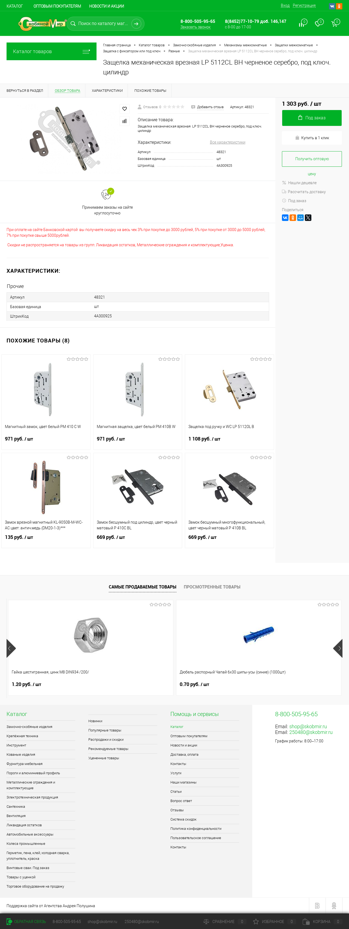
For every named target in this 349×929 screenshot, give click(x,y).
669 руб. (138, 540)
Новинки (95, 721)
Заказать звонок (195, 27)
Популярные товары (104, 730)
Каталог (15, 6)
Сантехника (16, 806)
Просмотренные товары (212, 587)
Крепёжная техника (22, 736)
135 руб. (46, 540)
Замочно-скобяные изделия (29, 727)
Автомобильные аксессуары (30, 834)
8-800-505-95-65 (67, 921)
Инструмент (16, 745)
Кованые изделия (21, 754)
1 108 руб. (229, 442)
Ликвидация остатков (24, 825)
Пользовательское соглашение (195, 838)
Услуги (175, 773)
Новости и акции (106, 6)
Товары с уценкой (21, 877)
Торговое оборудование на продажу (35, 886)
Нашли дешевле (299, 183)
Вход (285, 5)
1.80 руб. (194, 684)
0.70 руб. (110, 684)
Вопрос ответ (181, 801)
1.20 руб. (26, 684)
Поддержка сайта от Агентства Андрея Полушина (51, 906)
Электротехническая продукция (32, 797)
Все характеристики (227, 142)
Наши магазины (183, 782)
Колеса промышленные (26, 844)
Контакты (178, 764)
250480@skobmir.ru (311, 732)
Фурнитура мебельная (25, 764)
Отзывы (177, 810)
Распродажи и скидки (106, 739)
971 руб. (46, 442)
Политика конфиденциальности (195, 829)
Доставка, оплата (184, 754)
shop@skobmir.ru (308, 726)
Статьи (176, 792)
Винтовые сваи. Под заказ (28, 868)
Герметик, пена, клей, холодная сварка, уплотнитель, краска (38, 856)
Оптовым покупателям (57, 6)
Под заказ (294, 201)
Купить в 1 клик (312, 137)
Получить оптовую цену (312, 162)
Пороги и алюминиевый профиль (33, 773)
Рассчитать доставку (304, 192)
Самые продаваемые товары (142, 587)
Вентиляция (16, 816)
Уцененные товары (103, 758)
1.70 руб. (278, 684)
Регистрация (304, 5)
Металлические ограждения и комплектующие (31, 785)
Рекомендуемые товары (108, 749)
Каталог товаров (51, 51)
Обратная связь (26, 921)
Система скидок (183, 819)
